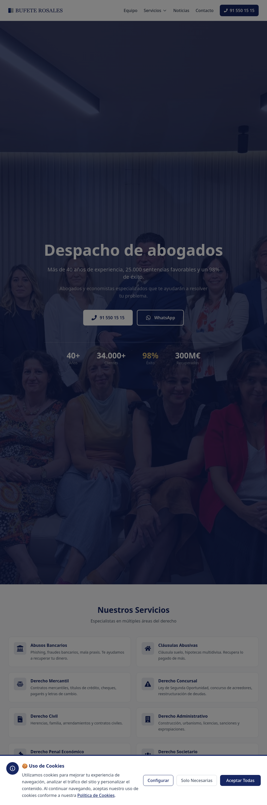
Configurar (158, 780)
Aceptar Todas (240, 780)
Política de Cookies (96, 795)
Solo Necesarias (196, 780)
